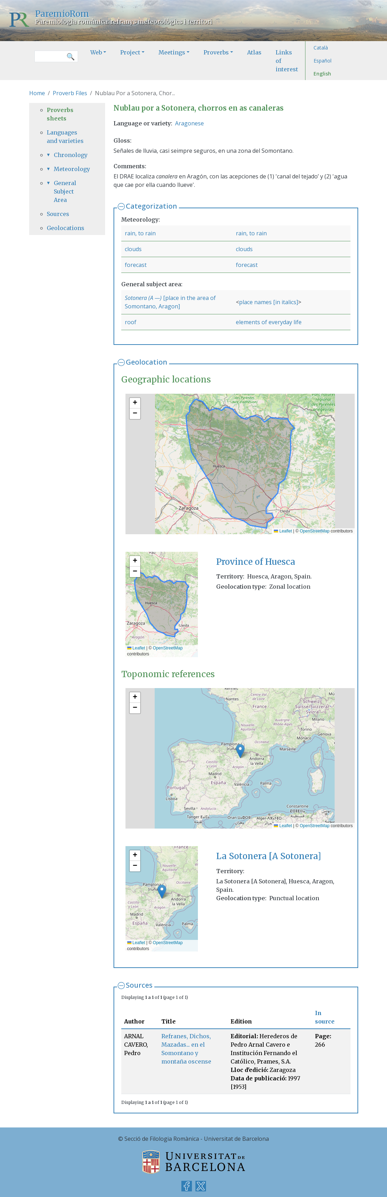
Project (130, 52)
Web (96, 52)
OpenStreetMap (315, 531)
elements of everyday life (269, 322)
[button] (135, 403)
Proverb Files (70, 93)
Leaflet (283, 531)
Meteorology (71, 168)
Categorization (151, 206)
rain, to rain (140, 233)
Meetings (172, 52)
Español (322, 60)
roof (130, 322)
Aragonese (189, 123)
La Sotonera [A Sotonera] (268, 856)
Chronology (71, 154)
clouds (133, 249)
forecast (136, 265)
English (322, 73)
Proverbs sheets (60, 114)
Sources (139, 985)
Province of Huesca (255, 561)
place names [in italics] (268, 302)
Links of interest (287, 61)
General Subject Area (65, 191)
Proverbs (216, 52)
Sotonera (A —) (143, 298)
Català (321, 47)
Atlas (254, 52)
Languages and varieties (65, 136)
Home (37, 93)
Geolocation (146, 362)
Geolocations (65, 227)
